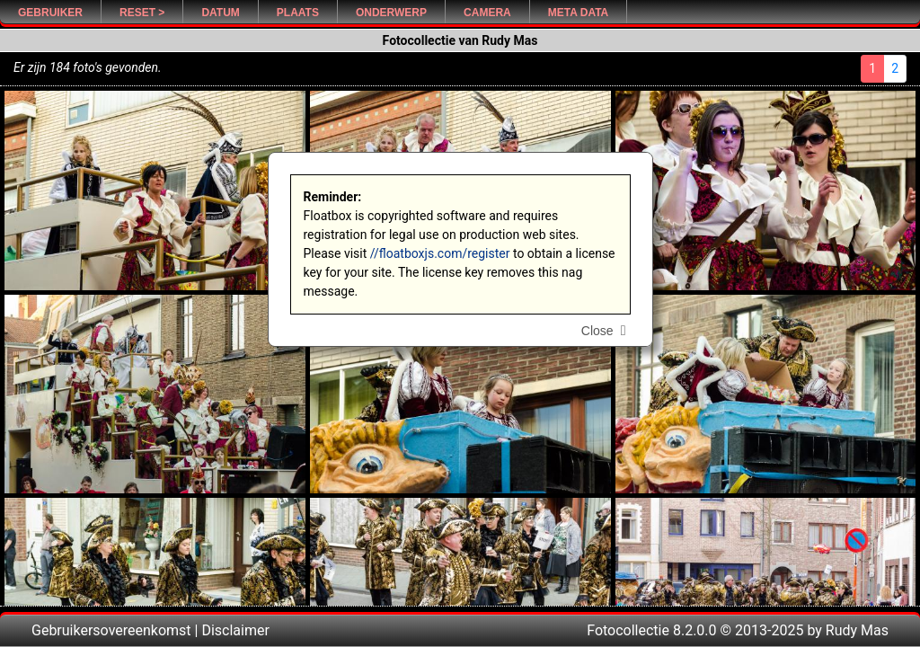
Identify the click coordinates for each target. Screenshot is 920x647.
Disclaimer (235, 630)
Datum (220, 12)
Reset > (141, 12)
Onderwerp (391, 12)
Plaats (298, 12)
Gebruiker (50, 12)
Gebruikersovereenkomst (111, 630)
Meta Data (578, 12)
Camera (487, 12)
